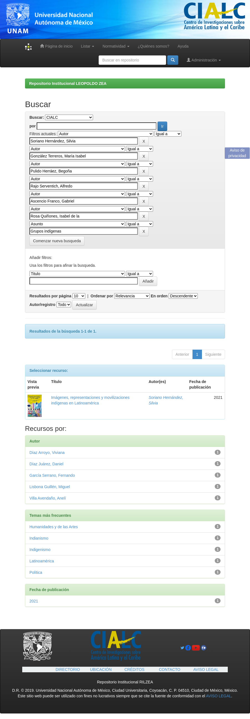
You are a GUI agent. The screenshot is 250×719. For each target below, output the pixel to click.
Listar (87, 46)
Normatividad (115, 46)
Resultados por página (50, 296)
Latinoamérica (41, 561)
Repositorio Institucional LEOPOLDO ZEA (67, 83)
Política (35, 572)
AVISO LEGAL (206, 669)
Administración (204, 60)
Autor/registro (42, 304)
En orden (159, 296)
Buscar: (36, 117)
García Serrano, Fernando (52, 475)
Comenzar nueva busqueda (57, 241)
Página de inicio (56, 46)
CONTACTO (169, 669)
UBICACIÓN (101, 669)
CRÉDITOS (134, 669)
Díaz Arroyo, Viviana (47, 452)
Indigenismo (40, 549)
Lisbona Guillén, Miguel (49, 487)
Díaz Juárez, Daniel (46, 464)
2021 (33, 601)
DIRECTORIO (68, 669)
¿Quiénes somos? (153, 46)
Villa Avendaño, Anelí (47, 498)
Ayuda (183, 46)
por (32, 126)
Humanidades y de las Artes (53, 527)
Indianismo (38, 538)
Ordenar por (102, 296)
